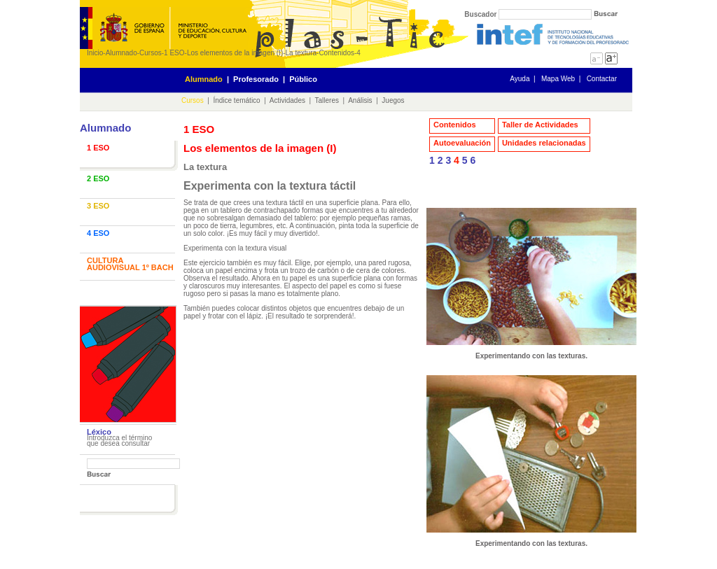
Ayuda (519, 79)
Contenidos (336, 53)
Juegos (393, 100)
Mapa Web (558, 79)
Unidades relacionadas (544, 143)
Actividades (287, 100)
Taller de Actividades (540, 124)
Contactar (602, 79)
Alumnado (121, 53)
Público (303, 79)
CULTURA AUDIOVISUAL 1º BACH (130, 264)
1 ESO (174, 53)
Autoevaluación (462, 143)
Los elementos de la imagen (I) (235, 53)
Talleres (327, 100)
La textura (301, 53)
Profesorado (256, 79)
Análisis (360, 100)
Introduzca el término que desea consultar (119, 440)
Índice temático (236, 100)
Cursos (150, 53)
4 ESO (98, 233)
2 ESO (98, 178)
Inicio (95, 53)
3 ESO (98, 206)
